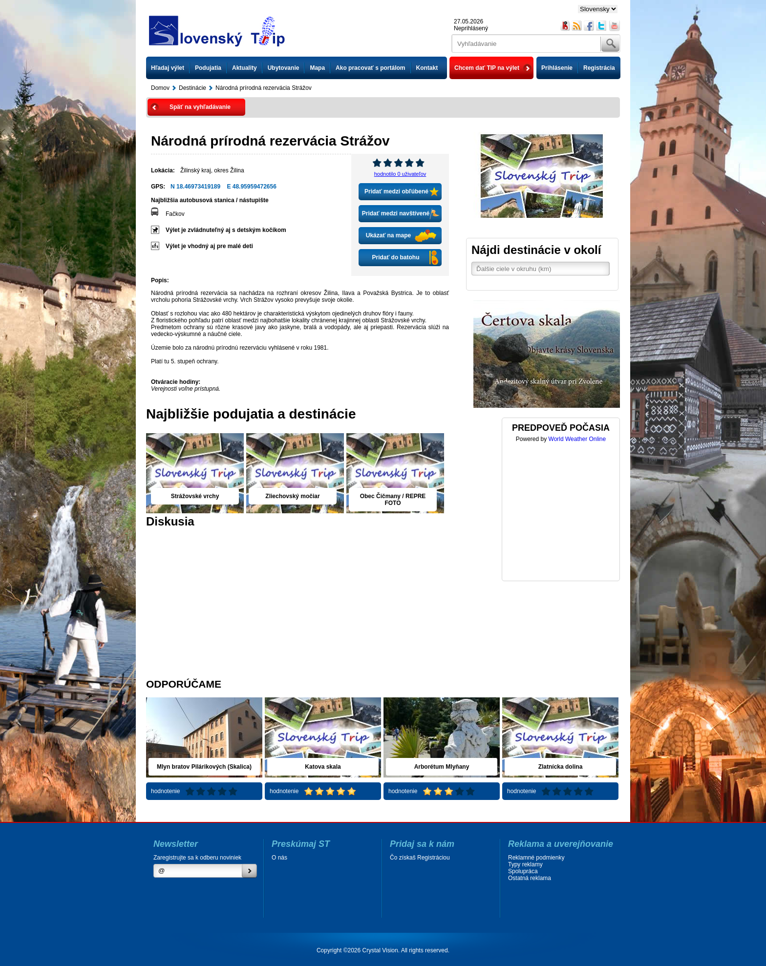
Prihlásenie (557, 67)
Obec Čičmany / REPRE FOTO (393, 499)
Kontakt (427, 67)
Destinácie (192, 87)
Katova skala (322, 766)
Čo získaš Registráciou (420, 857)
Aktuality (244, 67)
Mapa (317, 67)
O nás (279, 857)
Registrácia (599, 67)
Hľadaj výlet (167, 67)
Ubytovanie (283, 67)
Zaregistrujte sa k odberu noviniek (197, 857)
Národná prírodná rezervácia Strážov (263, 87)
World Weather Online (577, 439)
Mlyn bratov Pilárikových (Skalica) (204, 766)
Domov (160, 87)
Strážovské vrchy (195, 496)
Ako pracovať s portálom (370, 67)
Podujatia (208, 67)
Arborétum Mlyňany (441, 766)
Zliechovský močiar (292, 496)
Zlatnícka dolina (560, 766)
